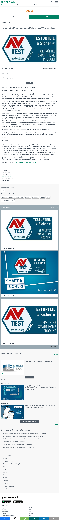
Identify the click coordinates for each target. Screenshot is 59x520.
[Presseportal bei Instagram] (14, 505)
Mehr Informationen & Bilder (29, 421)
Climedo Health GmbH (9, 458)
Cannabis (5, 480)
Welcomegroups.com (8, 452)
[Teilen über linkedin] (44, 518)
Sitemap (31, 513)
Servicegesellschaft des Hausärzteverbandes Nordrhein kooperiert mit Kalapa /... (25, 433)
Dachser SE (6, 450)
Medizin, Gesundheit (8, 486)
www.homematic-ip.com (21, 162)
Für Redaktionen (33, 508)
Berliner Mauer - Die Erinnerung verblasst (14, 441)
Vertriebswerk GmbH (8, 461)
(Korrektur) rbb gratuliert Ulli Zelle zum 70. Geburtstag (17, 444)
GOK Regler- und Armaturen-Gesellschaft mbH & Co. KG (18, 447)
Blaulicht (19, 5)
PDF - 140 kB (18, 77)
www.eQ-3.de (32, 162)
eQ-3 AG (4, 25)
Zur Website (29, 377)
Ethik (48, 197)
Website (29, 83)
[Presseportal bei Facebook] (10, 505)
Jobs (30, 511)
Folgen (44, 17)
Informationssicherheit (8, 200)
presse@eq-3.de (6, 176)
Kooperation (6, 475)
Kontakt (4, 509)
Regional (36, 5)
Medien (43, 197)
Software (27, 197)
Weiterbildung (6, 489)
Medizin (5, 477)
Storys (3, 5)
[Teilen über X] (15, 518)
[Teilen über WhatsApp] (25, 518)
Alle (56, 354)
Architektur (35, 197)
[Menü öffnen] (56, 2)
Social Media (32, 515)
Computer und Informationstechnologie (12, 197)
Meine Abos (54, 5)
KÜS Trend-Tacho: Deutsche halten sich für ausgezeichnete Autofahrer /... (23, 436)
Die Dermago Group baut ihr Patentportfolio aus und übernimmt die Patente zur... (25, 439)
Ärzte (4, 469)
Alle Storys (15, 17)
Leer (3, 190)
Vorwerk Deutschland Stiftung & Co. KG (13, 464)
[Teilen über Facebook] (5, 518)
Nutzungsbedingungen (35, 509)
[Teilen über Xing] (34, 518)
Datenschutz (5, 513)
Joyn (4, 466)
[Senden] (54, 518)
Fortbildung (6, 483)
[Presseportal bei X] (12, 505)
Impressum (5, 508)
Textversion (5, 511)
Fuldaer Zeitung (7, 455)
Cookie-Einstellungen (8, 515)
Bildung (5, 472)
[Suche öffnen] (52, 2)
